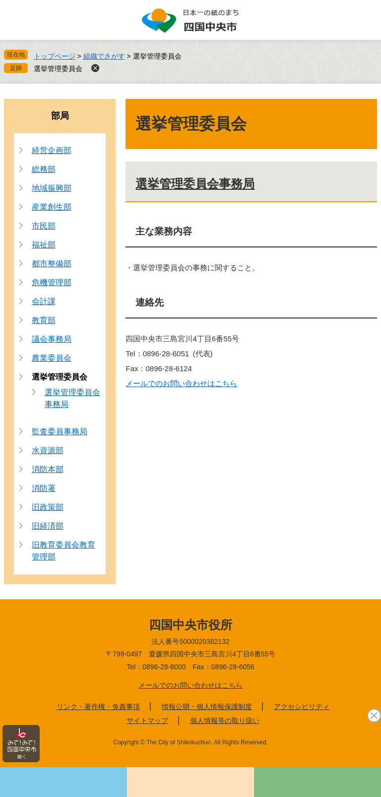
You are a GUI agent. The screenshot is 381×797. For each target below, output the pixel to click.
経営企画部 (51, 150)
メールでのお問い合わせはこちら (181, 383)
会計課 (44, 301)
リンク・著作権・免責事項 (98, 707)
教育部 (44, 320)
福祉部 (44, 244)
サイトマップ (147, 720)
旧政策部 (48, 507)
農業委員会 (51, 358)
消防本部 (48, 469)
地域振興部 (51, 188)
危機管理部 (51, 282)
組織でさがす (104, 56)
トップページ (54, 56)
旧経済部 (48, 526)
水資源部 (48, 450)
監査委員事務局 (59, 431)
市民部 (44, 226)
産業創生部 (51, 207)
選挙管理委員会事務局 (194, 183)
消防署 (44, 488)
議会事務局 (51, 339)
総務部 (44, 169)
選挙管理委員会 (58, 69)
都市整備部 (51, 263)
